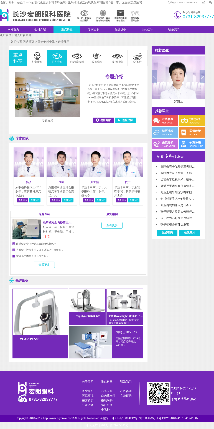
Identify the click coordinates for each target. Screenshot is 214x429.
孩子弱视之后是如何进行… (175, 211)
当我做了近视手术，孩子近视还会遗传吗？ (38, 249)
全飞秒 (105, 409)
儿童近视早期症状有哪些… (175, 192)
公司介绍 (40, 29)
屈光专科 (107, 391)
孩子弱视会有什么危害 (172, 224)
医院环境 (87, 395)
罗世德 (94, 182)
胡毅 (62, 182)
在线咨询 (167, 232)
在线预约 (189, 232)
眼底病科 (107, 400)
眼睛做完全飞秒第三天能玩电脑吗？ (34, 243)
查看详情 (22, 200)
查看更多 (44, 264)
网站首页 (13, 29)
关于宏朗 (87, 381)
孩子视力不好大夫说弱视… (175, 218)
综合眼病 (107, 404)
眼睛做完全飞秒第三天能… (175, 166)
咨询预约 (34, 200)
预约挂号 (147, 29)
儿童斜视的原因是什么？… (175, 205)
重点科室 (67, 29)
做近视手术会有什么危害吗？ (30, 255)
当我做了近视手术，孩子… (175, 179)
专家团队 (93, 29)
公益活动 (87, 404)
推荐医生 (162, 50)
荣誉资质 (87, 400)
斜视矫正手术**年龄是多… (175, 198)
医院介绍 (87, 391)
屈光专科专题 (46, 41)
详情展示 (63, 41)
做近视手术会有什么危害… (175, 185)
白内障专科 (108, 395)
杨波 (29, 182)
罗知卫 (178, 101)
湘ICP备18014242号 (125, 418)
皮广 (128, 182)
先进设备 (120, 29)
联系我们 (174, 29)
